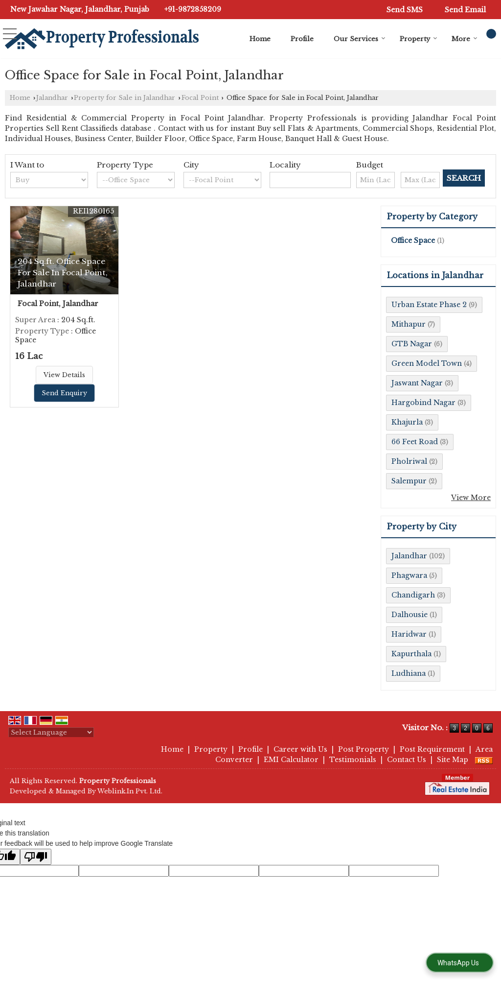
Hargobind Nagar (423, 402)
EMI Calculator (291, 759)
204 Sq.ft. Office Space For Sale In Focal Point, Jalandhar (63, 272)
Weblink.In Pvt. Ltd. (129, 791)
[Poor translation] (35, 857)
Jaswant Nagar (417, 383)
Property (418, 39)
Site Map (452, 759)
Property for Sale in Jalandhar (124, 97)
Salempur (409, 481)
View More (471, 497)
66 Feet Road (414, 441)
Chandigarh (413, 595)
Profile (302, 39)
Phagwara (409, 575)
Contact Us (406, 759)
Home (260, 39)
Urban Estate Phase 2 (429, 304)
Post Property (363, 749)
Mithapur (408, 324)
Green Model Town (426, 363)
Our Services (360, 39)
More (465, 39)
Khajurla (407, 422)
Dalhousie (409, 614)
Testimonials (352, 759)
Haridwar (409, 634)
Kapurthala (411, 653)
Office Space (413, 240)
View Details (64, 375)
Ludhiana (408, 673)
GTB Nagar (411, 343)
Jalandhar (52, 97)
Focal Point (200, 97)
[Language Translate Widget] (51, 732)
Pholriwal (409, 461)
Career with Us (300, 749)
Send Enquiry (64, 393)
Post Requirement (432, 749)
